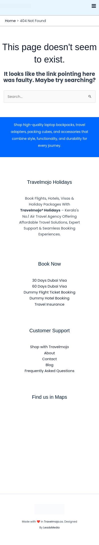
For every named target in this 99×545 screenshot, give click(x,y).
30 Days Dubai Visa (49, 280)
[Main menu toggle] (94, 6)
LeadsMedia (51, 527)
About (49, 353)
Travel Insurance (49, 304)
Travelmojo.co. (54, 522)
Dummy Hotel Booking (49, 298)
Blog (50, 364)
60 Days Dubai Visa (49, 286)
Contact (49, 358)
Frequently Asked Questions (49, 370)
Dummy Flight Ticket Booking (49, 292)
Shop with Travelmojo (49, 346)
